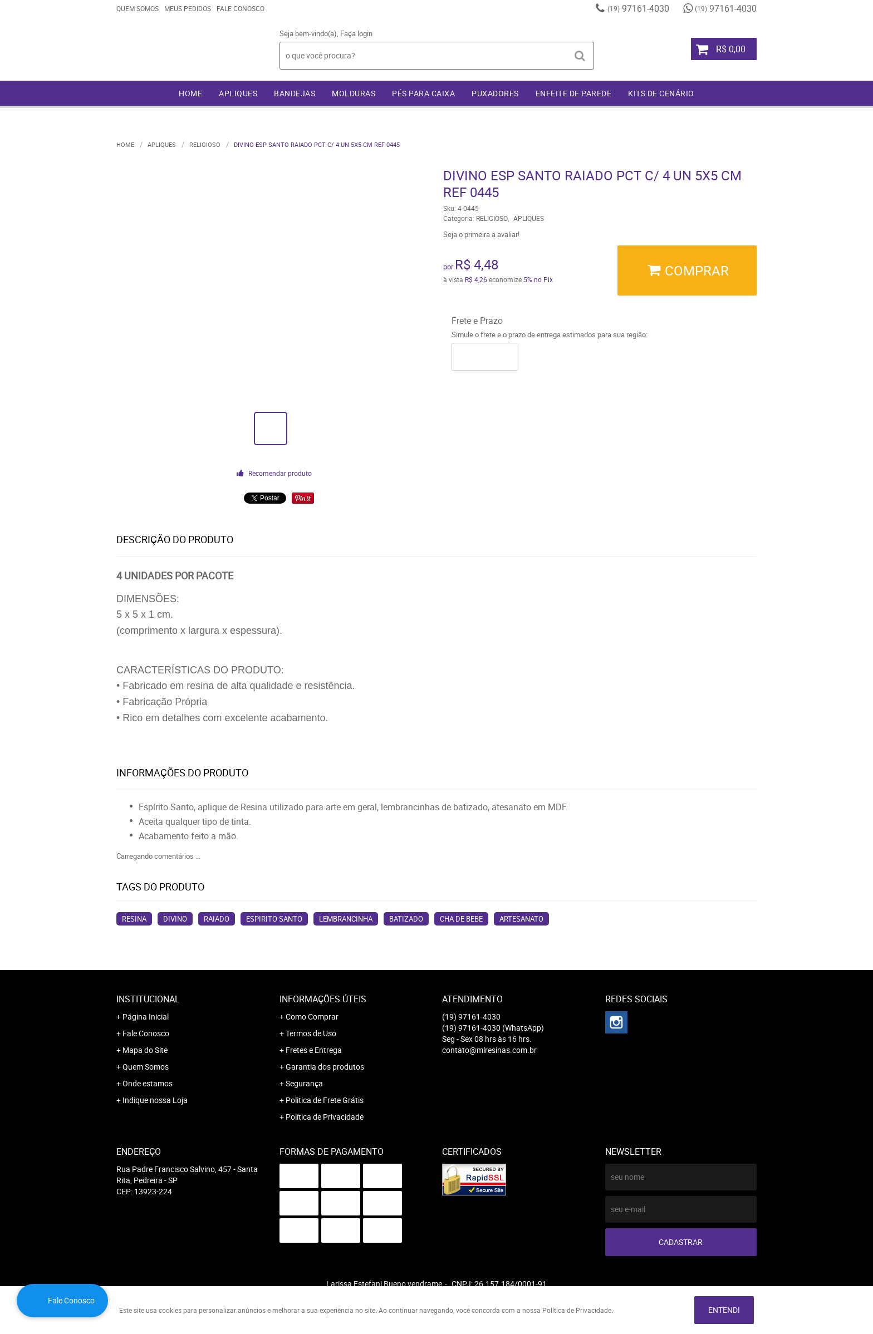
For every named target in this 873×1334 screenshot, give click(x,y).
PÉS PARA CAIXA (423, 93)
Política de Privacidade (325, 1116)
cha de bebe (461, 919)
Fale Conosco (240, 8)
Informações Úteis (322, 999)
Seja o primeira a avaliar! (481, 234)
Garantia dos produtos (325, 1066)
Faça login (356, 33)
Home (190, 93)
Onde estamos (147, 1083)
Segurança (304, 1083)
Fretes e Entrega (314, 1050)
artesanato (521, 919)
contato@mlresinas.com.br (489, 1050)
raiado (216, 919)
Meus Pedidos (187, 8)
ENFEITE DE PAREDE (574, 93)
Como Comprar (312, 1016)
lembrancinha (345, 919)
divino (175, 919)
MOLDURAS (353, 93)
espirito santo (274, 919)
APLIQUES (238, 93)
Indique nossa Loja (155, 1100)
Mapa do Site (145, 1050)
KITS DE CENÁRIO (661, 93)
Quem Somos (137, 8)
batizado (406, 919)
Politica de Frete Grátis (325, 1100)
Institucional (148, 999)
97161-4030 (638, 8)
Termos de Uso (311, 1033)
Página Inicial (145, 1016)
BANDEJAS (294, 93)
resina (134, 919)
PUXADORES (495, 93)
